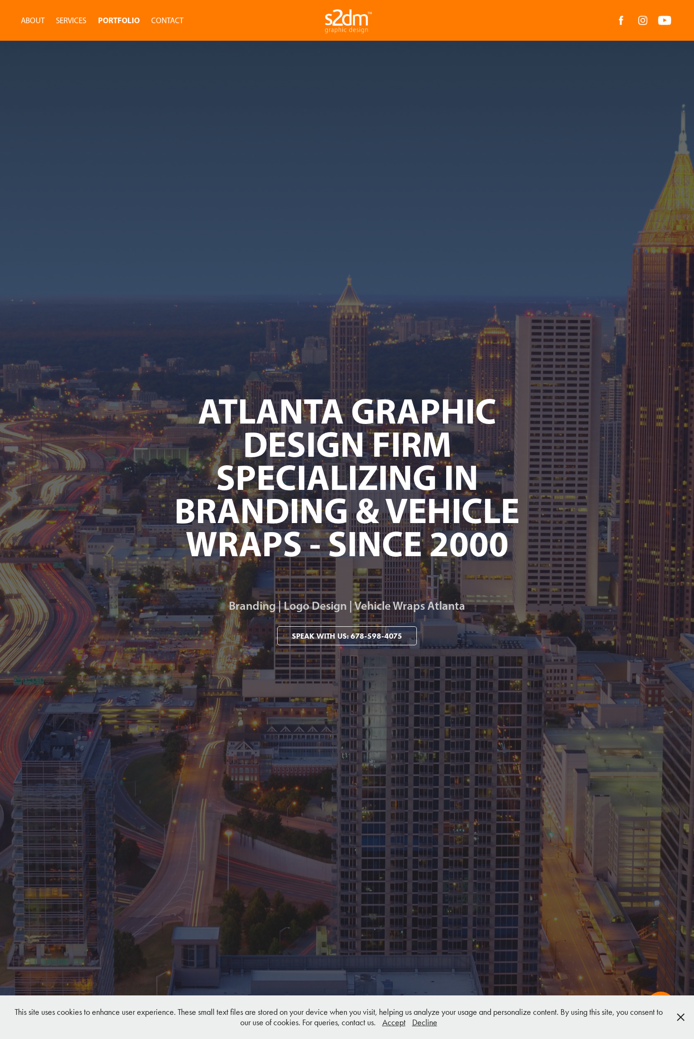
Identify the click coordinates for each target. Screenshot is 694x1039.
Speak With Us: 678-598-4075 (347, 636)
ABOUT (33, 20)
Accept (394, 1022)
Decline (424, 1022)
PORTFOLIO (119, 20)
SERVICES (71, 20)
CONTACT (167, 20)
